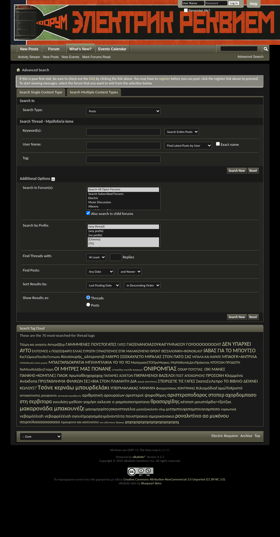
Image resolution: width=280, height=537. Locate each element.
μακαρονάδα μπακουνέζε (52, 408)
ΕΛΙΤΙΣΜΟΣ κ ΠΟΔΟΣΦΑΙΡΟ (52, 351)
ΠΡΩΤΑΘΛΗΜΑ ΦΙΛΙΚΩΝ (60, 381)
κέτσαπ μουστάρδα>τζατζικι (205, 401)
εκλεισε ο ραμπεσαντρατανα (123, 401)
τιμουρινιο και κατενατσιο (80, 422)
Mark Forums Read (96, 57)
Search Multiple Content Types (94, 92)
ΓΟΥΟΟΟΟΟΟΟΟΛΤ (203, 344)
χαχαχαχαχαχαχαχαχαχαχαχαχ (152, 421)
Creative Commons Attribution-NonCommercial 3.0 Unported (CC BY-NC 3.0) (174, 479)
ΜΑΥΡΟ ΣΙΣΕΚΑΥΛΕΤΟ (124, 356)
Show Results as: (36, 297)
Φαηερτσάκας (166, 388)
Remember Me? (197, 10)
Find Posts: (31, 270)
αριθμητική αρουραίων (103, 395)
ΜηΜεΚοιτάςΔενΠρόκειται (190, 362)
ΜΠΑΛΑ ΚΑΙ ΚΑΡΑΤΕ (206, 357)
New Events (70, 57)
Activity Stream (29, 57)
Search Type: (33, 109)
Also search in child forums (109, 213)
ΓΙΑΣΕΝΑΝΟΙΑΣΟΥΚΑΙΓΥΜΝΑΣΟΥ (156, 344)
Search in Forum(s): (38, 187)
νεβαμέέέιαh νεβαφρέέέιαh (45, 416)
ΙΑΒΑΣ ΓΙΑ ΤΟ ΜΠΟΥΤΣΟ (230, 350)
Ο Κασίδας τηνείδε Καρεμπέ (127, 369)
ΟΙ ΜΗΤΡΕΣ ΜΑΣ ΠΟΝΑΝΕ (82, 368)
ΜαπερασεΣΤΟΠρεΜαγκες (150, 362)
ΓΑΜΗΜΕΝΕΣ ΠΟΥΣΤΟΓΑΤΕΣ (91, 344)
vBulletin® (139, 457)
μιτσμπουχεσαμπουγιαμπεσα (193, 409)
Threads (95, 297)
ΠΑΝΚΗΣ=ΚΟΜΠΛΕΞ (38, 375)
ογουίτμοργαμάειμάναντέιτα (98, 416)
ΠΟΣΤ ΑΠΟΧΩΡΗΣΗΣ (190, 376)
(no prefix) (123, 235)
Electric (123, 198)
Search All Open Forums (123, 189)
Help (254, 4)
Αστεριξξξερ (56, 344)
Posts (92, 305)
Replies (122, 257)
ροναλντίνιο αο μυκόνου (202, 415)
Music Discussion (123, 202)
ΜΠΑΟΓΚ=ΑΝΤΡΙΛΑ (239, 356)
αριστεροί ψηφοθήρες (146, 395)
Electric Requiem (224, 435)
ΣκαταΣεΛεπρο (209, 381)
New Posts (29, 49)
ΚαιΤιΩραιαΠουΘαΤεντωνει (40, 357)
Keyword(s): (32, 130)
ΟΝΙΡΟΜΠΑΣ (160, 368)
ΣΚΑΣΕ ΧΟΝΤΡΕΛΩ (147, 381)
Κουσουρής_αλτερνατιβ (83, 356)
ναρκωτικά (228, 409)
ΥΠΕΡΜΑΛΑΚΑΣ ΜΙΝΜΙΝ (132, 388)
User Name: (32, 144)
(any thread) (123, 226)
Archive (246, 435)
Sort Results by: (35, 284)
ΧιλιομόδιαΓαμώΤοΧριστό (219, 388)
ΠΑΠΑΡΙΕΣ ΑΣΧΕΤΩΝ (118, 376)
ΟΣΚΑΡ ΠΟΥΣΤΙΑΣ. (190, 369)
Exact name (227, 144)
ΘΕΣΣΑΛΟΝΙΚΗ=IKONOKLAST (182, 351)
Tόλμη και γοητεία (33, 344)
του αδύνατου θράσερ (112, 422)
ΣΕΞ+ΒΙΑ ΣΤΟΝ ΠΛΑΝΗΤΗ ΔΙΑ (110, 381)
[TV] (123, 244)
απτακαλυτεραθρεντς (69, 395)
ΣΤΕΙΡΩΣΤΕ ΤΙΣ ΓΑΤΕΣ (176, 381)
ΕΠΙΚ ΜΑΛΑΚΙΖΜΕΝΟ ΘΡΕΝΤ (139, 351)
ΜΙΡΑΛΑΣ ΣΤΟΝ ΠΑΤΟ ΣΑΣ (168, 356)
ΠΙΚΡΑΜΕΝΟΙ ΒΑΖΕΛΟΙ (154, 375)
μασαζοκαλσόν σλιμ (150, 409)
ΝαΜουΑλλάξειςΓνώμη (36, 369)
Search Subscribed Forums (123, 194)
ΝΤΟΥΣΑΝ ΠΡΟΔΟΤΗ (225, 362)
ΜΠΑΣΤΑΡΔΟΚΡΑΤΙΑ (66, 362)
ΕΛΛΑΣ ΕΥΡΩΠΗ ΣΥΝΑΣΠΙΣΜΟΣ (95, 351)
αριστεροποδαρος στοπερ (195, 395)
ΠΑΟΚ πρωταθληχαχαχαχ (80, 375)
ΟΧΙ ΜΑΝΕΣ (214, 369)
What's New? (80, 49)
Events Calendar (112, 49)
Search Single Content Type (40, 92)
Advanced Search (250, 56)
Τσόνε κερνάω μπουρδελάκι (73, 387)
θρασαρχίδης (165, 401)
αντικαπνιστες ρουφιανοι (38, 395)
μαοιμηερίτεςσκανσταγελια (110, 409)
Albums (123, 206)
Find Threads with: (37, 256)
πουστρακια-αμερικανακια (149, 416)
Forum (53, 49)
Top (257, 435)
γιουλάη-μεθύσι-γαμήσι (74, 401)
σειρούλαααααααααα (40, 421)
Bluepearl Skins (151, 483)
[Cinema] (123, 239)
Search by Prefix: (36, 225)
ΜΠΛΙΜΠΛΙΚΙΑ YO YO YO (107, 362)
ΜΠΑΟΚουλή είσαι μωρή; (34, 362)
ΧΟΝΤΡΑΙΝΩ (186, 388)
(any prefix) (123, 231)
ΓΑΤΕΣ (121, 344)
